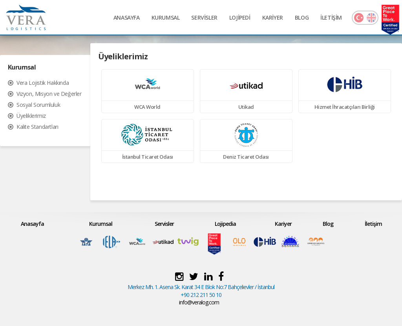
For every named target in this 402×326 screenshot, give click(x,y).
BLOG (302, 17)
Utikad (246, 106)
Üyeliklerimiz (31, 115)
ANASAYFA (126, 17)
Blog (328, 223)
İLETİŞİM (331, 17)
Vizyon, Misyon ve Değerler (49, 93)
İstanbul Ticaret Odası (147, 156)
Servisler (164, 223)
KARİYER (272, 17)
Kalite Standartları (37, 126)
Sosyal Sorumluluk (38, 104)
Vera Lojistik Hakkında (42, 82)
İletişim (373, 223)
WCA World (147, 106)
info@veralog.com (199, 302)
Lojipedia (225, 223)
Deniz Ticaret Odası (246, 156)
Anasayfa (32, 223)
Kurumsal (100, 223)
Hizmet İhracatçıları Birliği (344, 106)
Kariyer (283, 223)
